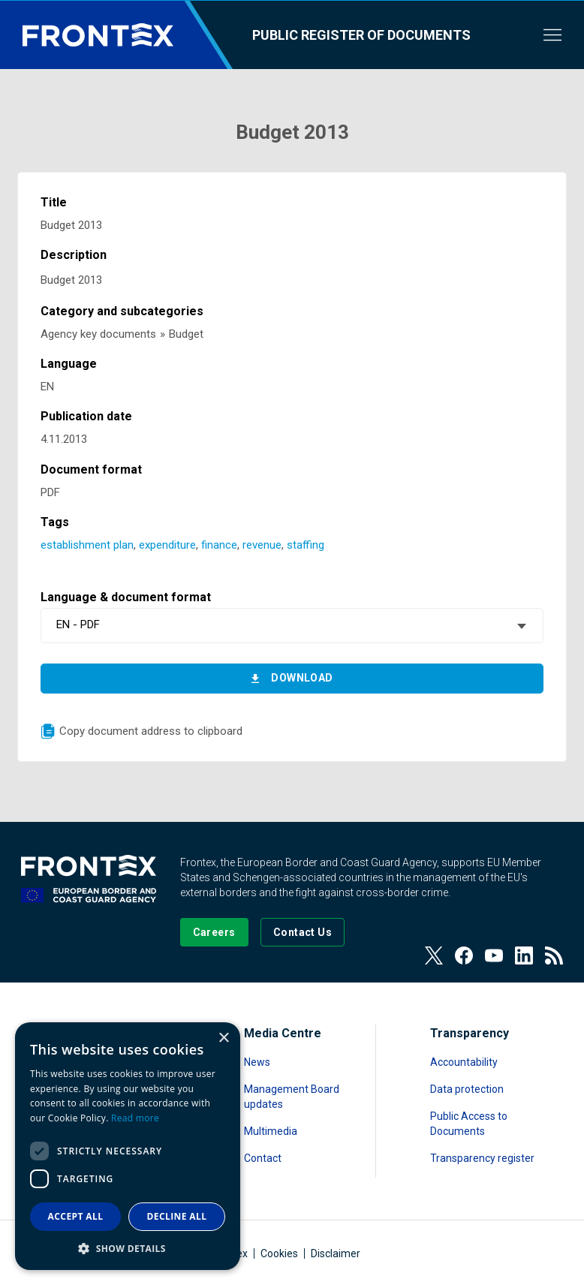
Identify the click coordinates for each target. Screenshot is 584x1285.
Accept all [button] (76, 1216)
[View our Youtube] (494, 955)
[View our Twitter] (434, 955)
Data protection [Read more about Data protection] (467, 1089)
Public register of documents (361, 35)
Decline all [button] (177, 1216)
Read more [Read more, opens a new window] (135, 1118)
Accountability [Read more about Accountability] (464, 1062)
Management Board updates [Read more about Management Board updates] (291, 1096)
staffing (305, 545)
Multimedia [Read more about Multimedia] (270, 1131)
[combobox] (292, 625)
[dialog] (127, 1146)
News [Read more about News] (257, 1062)
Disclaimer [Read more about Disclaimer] (335, 1253)
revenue (261, 545)
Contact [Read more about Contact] (262, 1158)
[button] (127, 1248)
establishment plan (87, 545)
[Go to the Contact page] (302, 932)
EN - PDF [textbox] (78, 624)
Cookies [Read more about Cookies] (279, 1253)
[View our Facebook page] (464, 955)
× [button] (223, 1038)
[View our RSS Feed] (554, 955)
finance (219, 545)
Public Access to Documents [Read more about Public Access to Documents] (468, 1123)
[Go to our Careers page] (214, 932)
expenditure (167, 545)
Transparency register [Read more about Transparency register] (482, 1158)
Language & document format (126, 597)
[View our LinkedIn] (524, 955)
